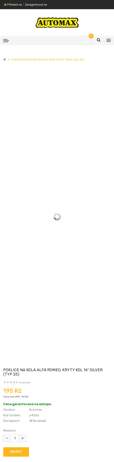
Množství (9, 431)
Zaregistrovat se (36, 4)
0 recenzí (24, 382)
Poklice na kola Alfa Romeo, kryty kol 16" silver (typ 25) (48, 59)
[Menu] (6, 40)
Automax (35, 410)
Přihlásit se (14, 4)
